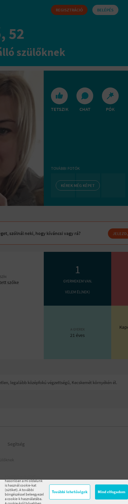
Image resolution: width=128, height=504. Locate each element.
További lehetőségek (70, 491)
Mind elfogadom (111, 491)
